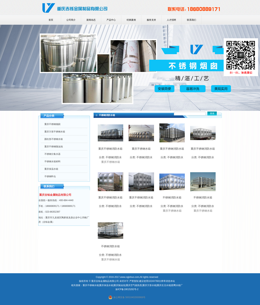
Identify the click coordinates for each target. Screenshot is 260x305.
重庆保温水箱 (51, 169)
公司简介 (71, 20)
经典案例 (131, 20)
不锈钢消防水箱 (172, 197)
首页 (51, 20)
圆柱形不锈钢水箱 (53, 139)
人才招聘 (171, 20)
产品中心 (111, 20)
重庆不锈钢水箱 (141, 148)
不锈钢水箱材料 (52, 161)
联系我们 (191, 20)
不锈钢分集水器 (52, 154)
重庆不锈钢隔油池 (53, 146)
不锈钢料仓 (50, 176)
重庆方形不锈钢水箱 (54, 131)
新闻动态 (91, 20)
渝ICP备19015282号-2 (126, 289)
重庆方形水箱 (149, 285)
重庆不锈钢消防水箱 (110, 148)
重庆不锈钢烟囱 (52, 124)
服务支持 (151, 20)
